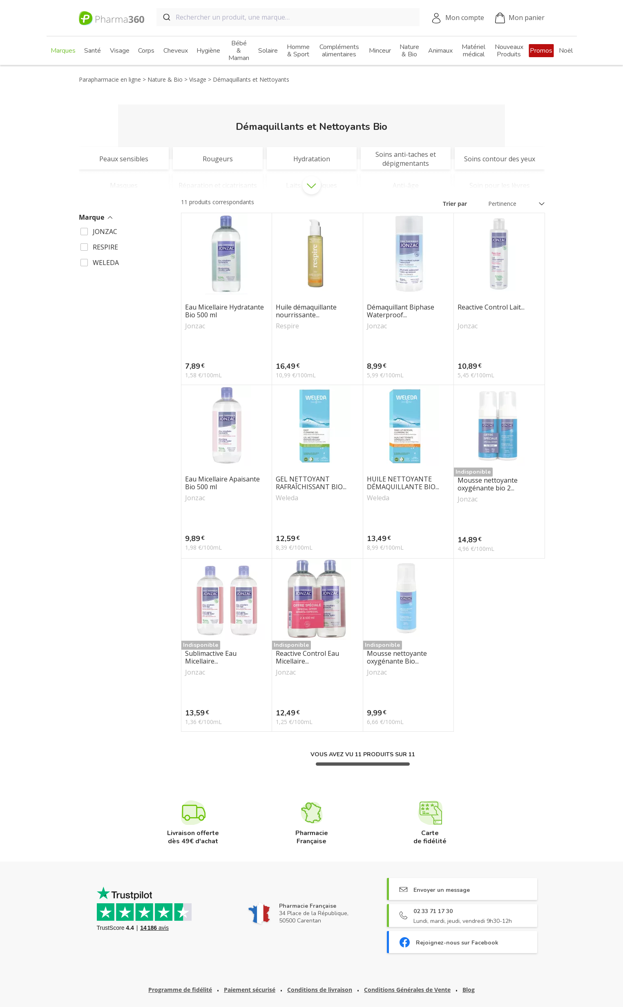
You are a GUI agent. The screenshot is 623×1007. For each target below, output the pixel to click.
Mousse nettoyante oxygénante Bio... (397, 657)
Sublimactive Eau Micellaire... (211, 657)
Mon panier (520, 18)
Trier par (455, 203)
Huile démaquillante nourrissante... (306, 311)
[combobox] (288, 17)
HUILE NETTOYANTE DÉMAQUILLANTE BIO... (403, 483)
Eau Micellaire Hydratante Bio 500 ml (224, 311)
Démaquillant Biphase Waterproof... (400, 311)
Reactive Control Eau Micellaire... (307, 657)
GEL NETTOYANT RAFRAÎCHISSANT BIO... (311, 483)
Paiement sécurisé (249, 990)
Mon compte (464, 17)
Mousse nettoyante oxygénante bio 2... (488, 484)
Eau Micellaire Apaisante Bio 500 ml (222, 483)
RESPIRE (105, 247)
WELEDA (106, 262)
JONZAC (105, 231)
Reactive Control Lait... (491, 307)
